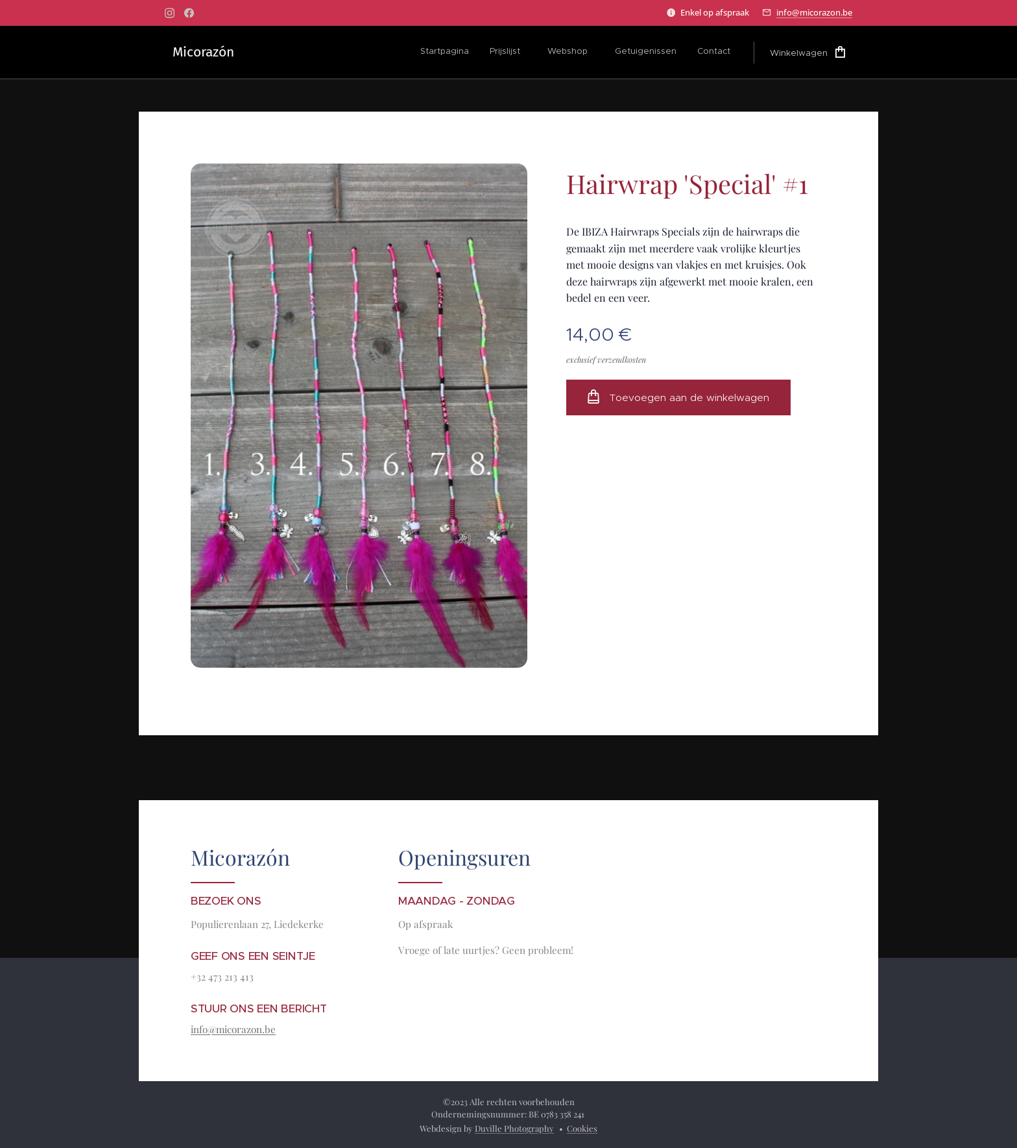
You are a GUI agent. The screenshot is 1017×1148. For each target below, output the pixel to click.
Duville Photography (514, 1128)
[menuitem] (448, 52)
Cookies (582, 1128)
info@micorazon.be (814, 12)
